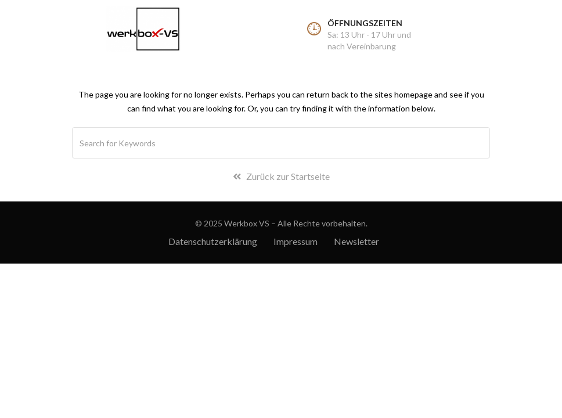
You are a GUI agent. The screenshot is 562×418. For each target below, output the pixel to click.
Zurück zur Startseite (281, 176)
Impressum (295, 241)
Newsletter (356, 241)
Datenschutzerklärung (212, 241)
